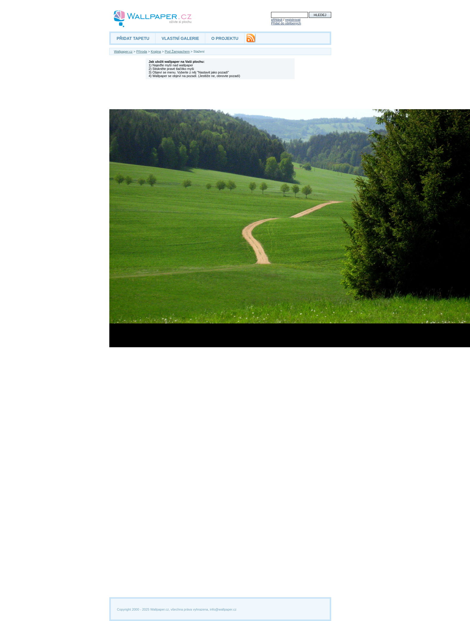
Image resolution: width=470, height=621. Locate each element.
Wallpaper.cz (123, 51)
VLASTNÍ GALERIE (180, 38)
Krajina (156, 51)
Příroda (141, 51)
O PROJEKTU (224, 38)
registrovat (292, 19)
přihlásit (276, 19)
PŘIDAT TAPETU (133, 38)
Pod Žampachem (177, 51)
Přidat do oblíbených (286, 23)
